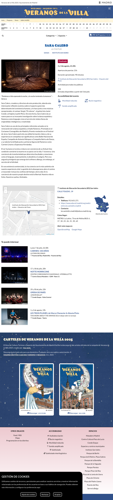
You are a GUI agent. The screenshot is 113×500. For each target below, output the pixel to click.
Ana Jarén (27, 348)
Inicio (3, 20)
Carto (52, 234)
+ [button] (5, 188)
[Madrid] (105, 3)
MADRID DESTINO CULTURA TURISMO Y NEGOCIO (24, 355)
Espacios (62, 36)
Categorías (50, 36)
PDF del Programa (100, 35)
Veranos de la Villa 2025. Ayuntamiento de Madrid (19, 3)
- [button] (5, 191)
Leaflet (48, 234)
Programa (9, 20)
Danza (16, 20)
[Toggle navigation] (110, 8)
